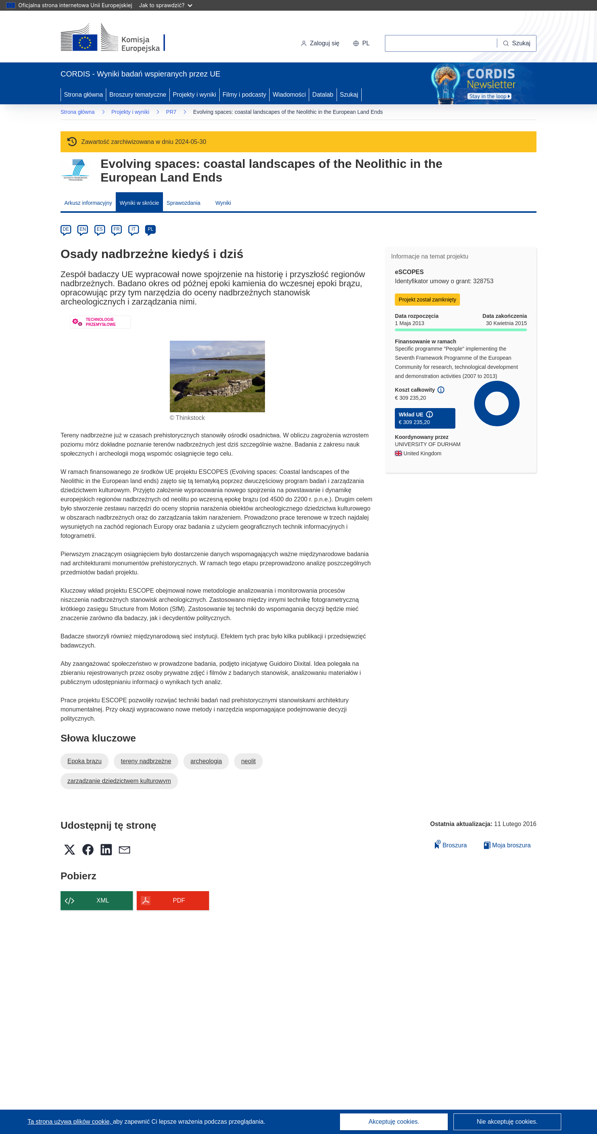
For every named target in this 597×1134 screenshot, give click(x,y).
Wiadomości (289, 94)
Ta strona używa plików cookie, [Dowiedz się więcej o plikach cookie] (70, 1121)
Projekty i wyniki (194, 94)
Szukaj (349, 94)
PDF (179, 900)
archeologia (206, 761)
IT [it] (133, 229)
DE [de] (66, 229)
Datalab (322, 94)
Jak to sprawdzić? (165, 5)
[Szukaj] (516, 43)
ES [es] (100, 229)
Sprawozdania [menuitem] (184, 203)
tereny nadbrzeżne (146, 761)
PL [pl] (150, 229)
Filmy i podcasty (245, 94)
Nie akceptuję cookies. (507, 1121)
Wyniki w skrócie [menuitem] (139, 203)
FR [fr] (116, 229)
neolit (248, 761)
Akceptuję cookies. (394, 1121)
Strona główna (83, 94)
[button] (361, 43)
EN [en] (83, 229)
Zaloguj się (320, 43)
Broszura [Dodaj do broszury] (451, 844)
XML (103, 900)
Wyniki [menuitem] (223, 203)
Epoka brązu (84, 761)
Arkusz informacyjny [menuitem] (88, 203)
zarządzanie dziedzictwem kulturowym (119, 781)
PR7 (171, 112)
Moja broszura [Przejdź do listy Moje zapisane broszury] (507, 845)
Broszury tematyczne (137, 94)
